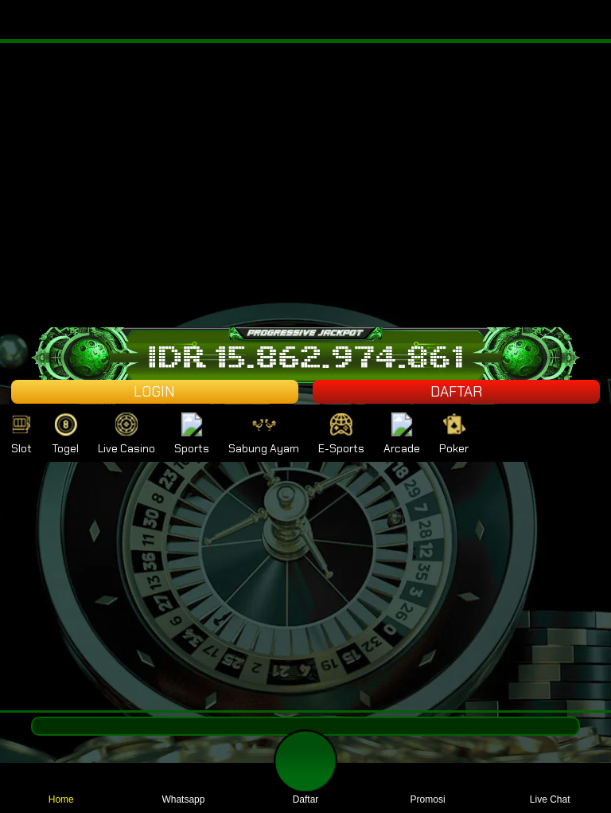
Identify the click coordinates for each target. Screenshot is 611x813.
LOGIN (154, 391)
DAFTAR (456, 391)
